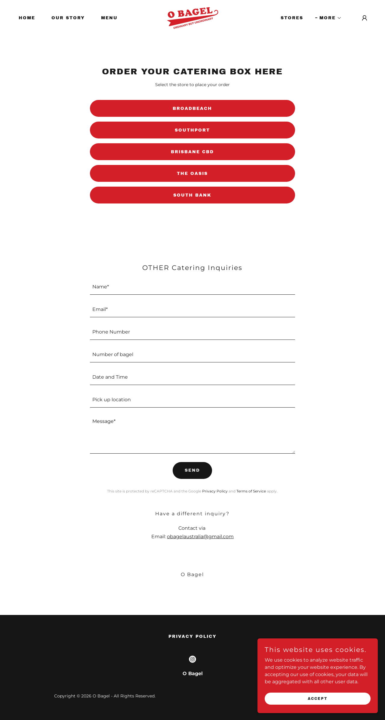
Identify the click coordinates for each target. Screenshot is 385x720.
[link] (193, 17)
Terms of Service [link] (251, 491)
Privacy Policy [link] (215, 491)
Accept (318, 698)
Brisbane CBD (192, 152)
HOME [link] (27, 18)
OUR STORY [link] (68, 18)
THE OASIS (192, 173)
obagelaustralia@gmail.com (200, 536)
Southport (192, 130)
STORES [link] (292, 18)
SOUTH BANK (192, 195)
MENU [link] (109, 18)
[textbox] (192, 287)
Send (192, 470)
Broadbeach (192, 108)
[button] (328, 18)
